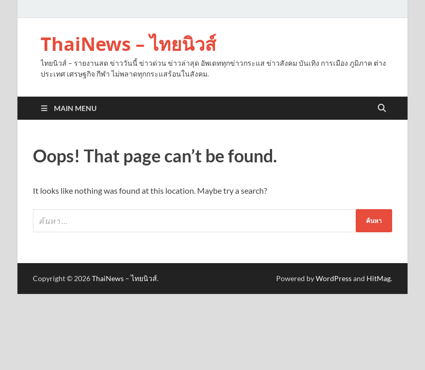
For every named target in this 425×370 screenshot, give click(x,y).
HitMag (378, 278)
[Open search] (382, 108)
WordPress (334, 278)
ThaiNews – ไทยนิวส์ (128, 44)
